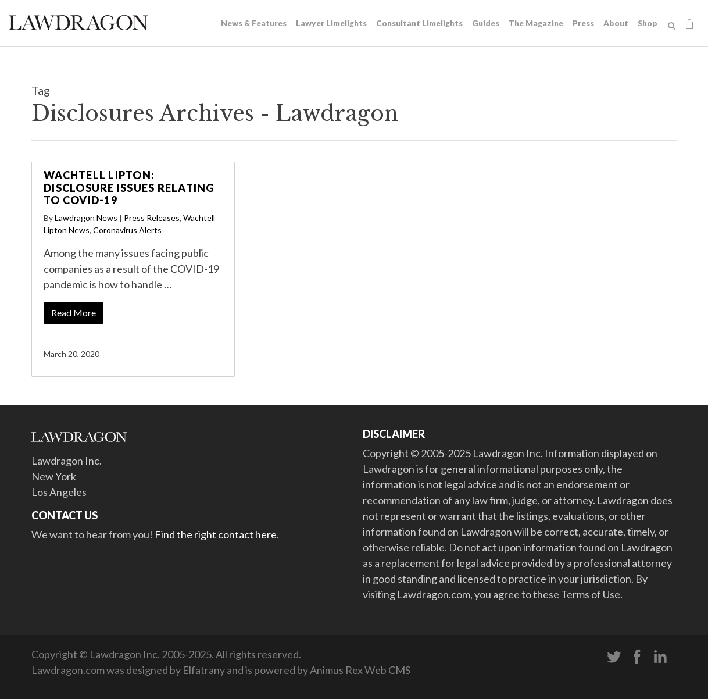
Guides (485, 23)
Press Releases (152, 218)
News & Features (254, 23)
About (615, 23)
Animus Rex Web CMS (360, 670)
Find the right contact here (216, 534)
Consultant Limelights (419, 23)
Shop (647, 23)
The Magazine (536, 23)
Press (583, 23)
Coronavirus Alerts (127, 230)
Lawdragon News (86, 218)
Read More (73, 312)
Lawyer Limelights (331, 23)
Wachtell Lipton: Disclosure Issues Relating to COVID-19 (129, 187)
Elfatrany (204, 670)
